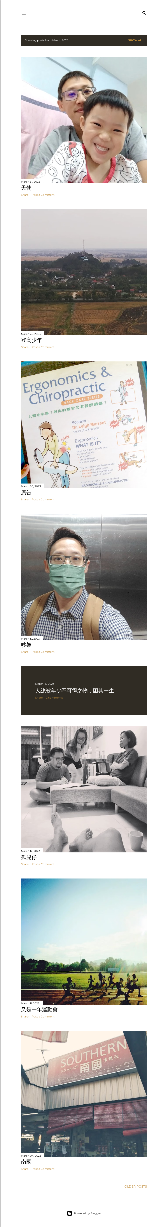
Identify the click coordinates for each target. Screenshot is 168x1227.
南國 (26, 1161)
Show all (135, 40)
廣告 (26, 492)
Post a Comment (43, 194)
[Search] (144, 12)
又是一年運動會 (39, 1009)
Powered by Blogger (84, 1213)
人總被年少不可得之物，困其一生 (74, 690)
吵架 (26, 644)
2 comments (54, 697)
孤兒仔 (29, 857)
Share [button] (24, 194)
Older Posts (135, 1186)
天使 (26, 187)
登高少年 (31, 340)
